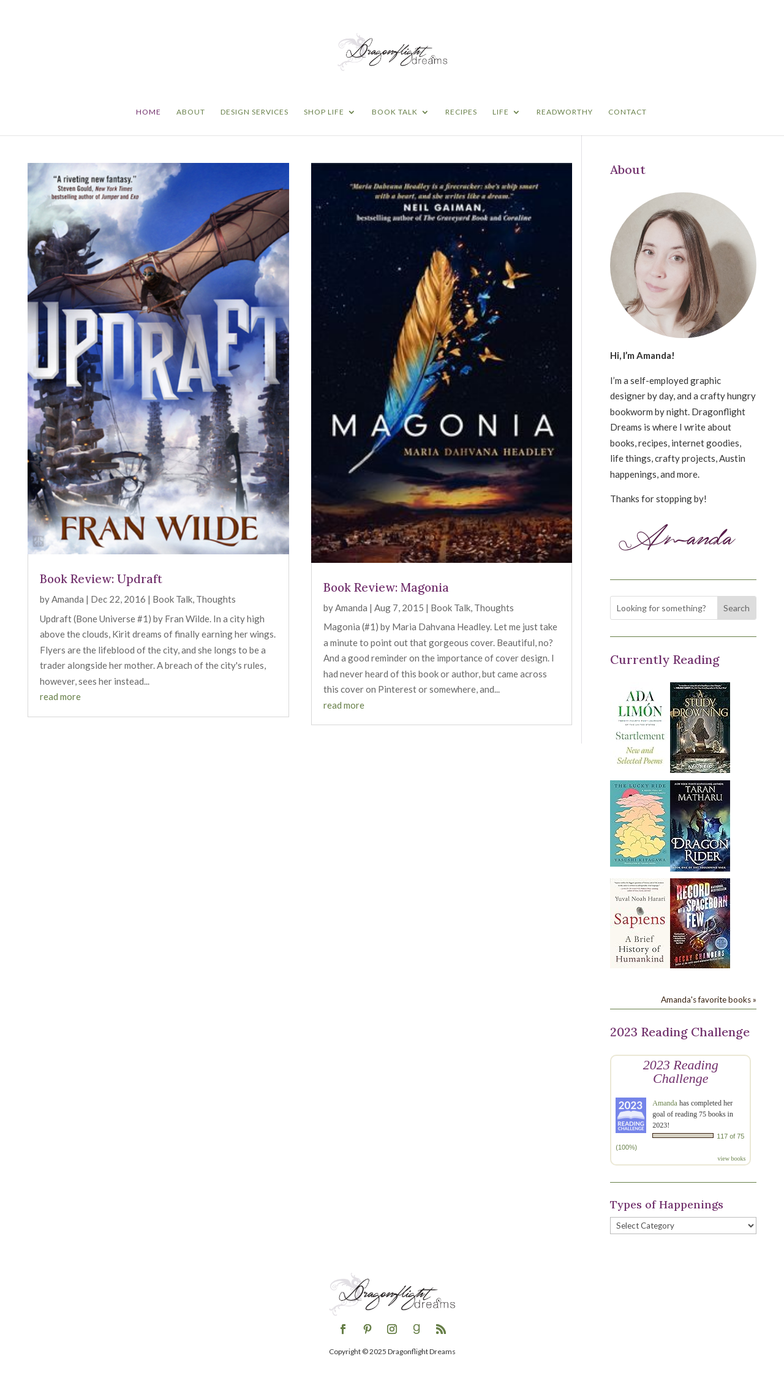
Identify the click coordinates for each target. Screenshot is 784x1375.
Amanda (67, 599)
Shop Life (324, 112)
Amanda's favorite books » (708, 999)
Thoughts (216, 599)
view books (731, 1158)
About (190, 112)
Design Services (254, 112)
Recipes (461, 112)
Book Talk (395, 112)
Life (500, 112)
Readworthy (565, 112)
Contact (627, 112)
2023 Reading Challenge (680, 1071)
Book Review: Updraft (101, 578)
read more (60, 696)
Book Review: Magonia (386, 587)
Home (148, 112)
